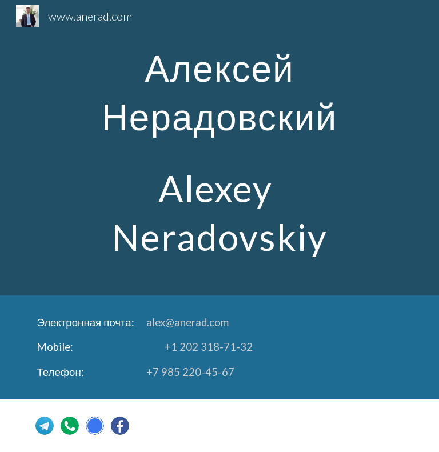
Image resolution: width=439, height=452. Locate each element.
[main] (219, 147)
